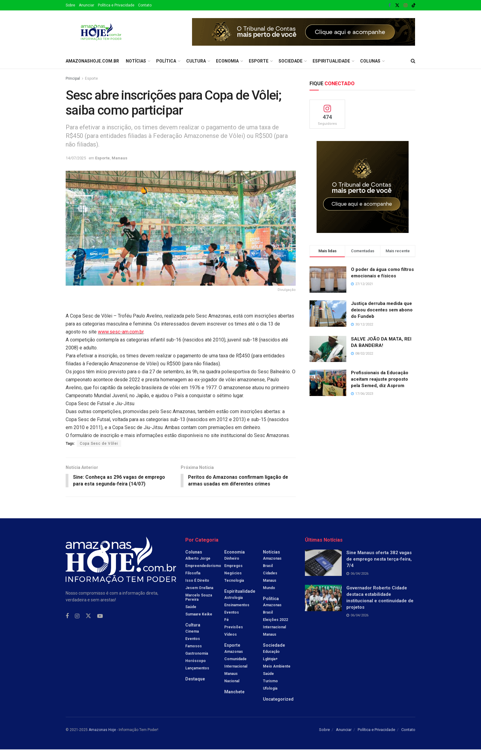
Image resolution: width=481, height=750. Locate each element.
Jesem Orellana (199, 588)
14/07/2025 (76, 158)
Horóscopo (195, 661)
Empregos (233, 566)
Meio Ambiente (277, 666)
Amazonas (233, 652)
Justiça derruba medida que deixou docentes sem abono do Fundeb (382, 310)
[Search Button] (413, 61)
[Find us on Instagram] (77, 616)
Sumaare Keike (198, 614)
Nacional (231, 681)
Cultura (196, 61)
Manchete (234, 692)
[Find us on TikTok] (413, 5)
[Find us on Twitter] (88, 616)
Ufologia (270, 689)
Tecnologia (234, 581)
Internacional (235, 666)
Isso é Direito (197, 581)
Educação (271, 652)
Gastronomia (196, 654)
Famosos (193, 646)
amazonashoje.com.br (92, 61)
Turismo (270, 681)
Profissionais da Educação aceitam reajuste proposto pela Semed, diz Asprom (379, 379)
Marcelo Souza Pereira (198, 597)
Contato (145, 5)
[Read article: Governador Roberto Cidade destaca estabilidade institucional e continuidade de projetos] (323, 598)
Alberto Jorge (197, 559)
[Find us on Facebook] (67, 616)
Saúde (190, 607)
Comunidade (235, 659)
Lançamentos (197, 668)
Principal (73, 78)
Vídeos (230, 635)
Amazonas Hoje (102, 730)
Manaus (119, 158)
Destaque (195, 679)
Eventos (192, 639)
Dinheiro (231, 559)
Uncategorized (278, 699)
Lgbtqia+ (270, 659)
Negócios (233, 573)
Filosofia (192, 573)
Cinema (192, 632)
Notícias (136, 61)
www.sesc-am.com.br (121, 332)
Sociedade (290, 61)
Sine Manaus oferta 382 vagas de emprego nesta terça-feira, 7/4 (379, 559)
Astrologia (233, 598)
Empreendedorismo (203, 566)
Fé (226, 620)
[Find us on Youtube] (100, 616)
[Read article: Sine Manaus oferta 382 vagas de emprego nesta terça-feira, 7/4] (323, 563)
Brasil (268, 566)
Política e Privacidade (116, 5)
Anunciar (86, 5)
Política (166, 61)
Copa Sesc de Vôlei (99, 443)
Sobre (70, 5)
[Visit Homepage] (101, 31)
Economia (227, 61)
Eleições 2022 (275, 620)
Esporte (258, 61)
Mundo (269, 588)
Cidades (270, 573)
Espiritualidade (331, 61)
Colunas (370, 61)
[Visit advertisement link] (303, 32)
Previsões (233, 627)
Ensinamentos (236, 605)
